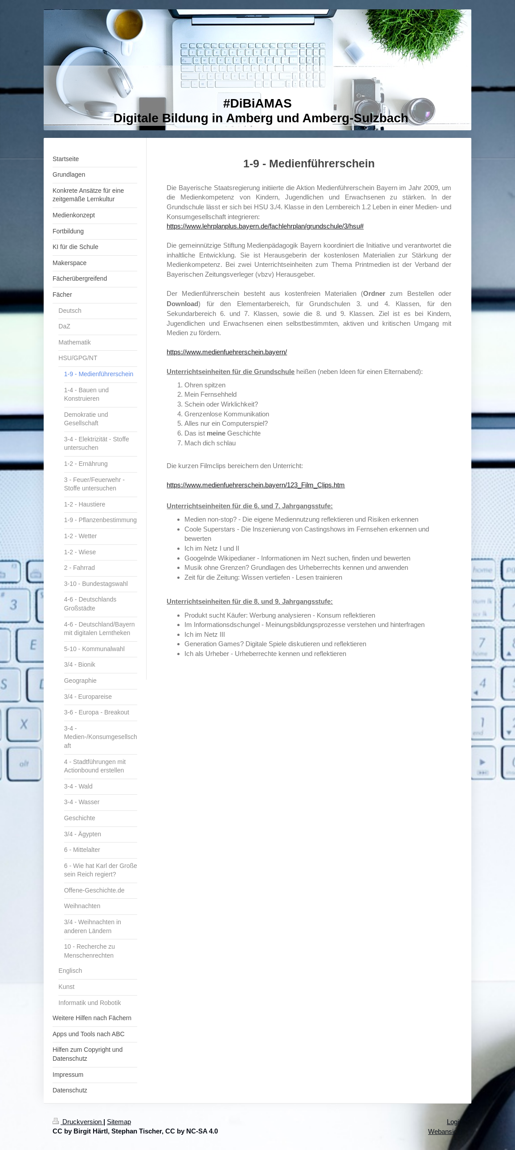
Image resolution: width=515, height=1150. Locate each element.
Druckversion (78, 1121)
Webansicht (445, 1131)
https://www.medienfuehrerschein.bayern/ (227, 352)
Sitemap (119, 1121)
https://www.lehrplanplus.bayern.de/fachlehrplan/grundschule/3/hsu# (265, 226)
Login (454, 1121)
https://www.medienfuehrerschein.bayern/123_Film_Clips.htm (256, 485)
